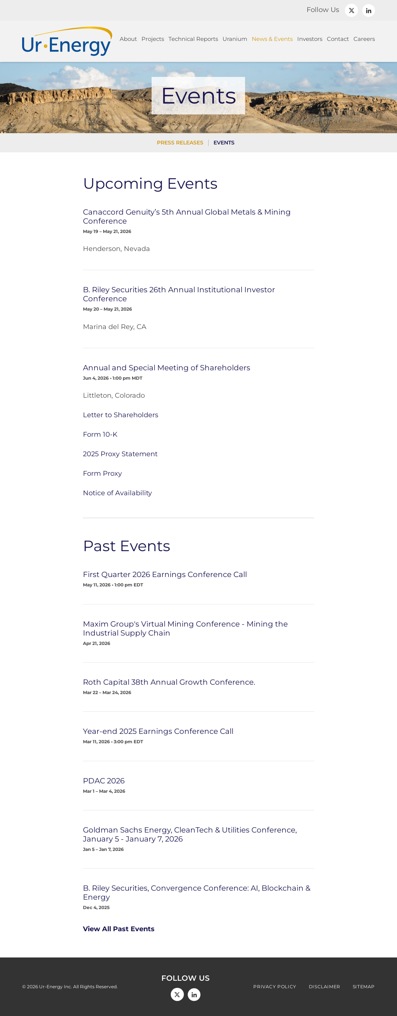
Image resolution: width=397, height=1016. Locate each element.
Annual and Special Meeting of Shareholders (166, 367)
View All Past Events (119, 929)
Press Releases (180, 142)
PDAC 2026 (104, 780)
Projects (152, 38)
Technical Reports (193, 38)
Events (224, 142)
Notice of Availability (117, 493)
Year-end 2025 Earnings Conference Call (158, 731)
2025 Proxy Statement (120, 454)
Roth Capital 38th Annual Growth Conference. (169, 682)
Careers (364, 38)
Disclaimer (324, 986)
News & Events (272, 38)
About (128, 38)
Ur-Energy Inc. (55, 986)
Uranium (235, 38)
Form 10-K (100, 434)
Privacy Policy (274, 986)
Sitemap (364, 986)
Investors (309, 38)
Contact (338, 38)
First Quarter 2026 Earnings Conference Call (165, 574)
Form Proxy (102, 473)
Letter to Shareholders (120, 415)
